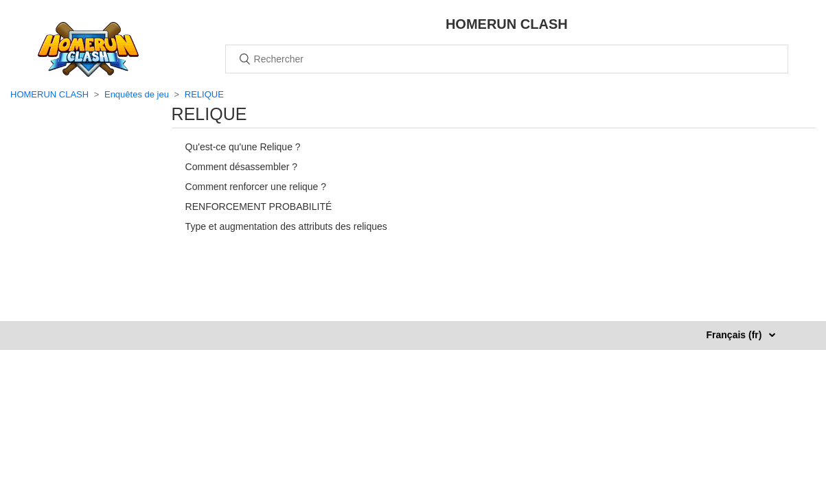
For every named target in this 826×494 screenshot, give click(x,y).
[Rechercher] (507, 59)
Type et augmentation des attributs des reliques (286, 226)
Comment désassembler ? (241, 166)
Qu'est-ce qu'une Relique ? (243, 146)
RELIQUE (204, 94)
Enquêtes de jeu (136, 94)
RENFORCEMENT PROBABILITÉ (258, 206)
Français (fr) (736, 334)
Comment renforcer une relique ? (255, 186)
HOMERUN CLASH (49, 94)
